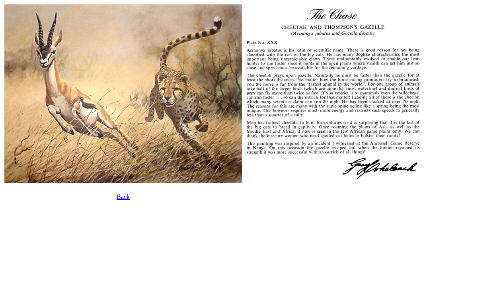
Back (123, 196)
